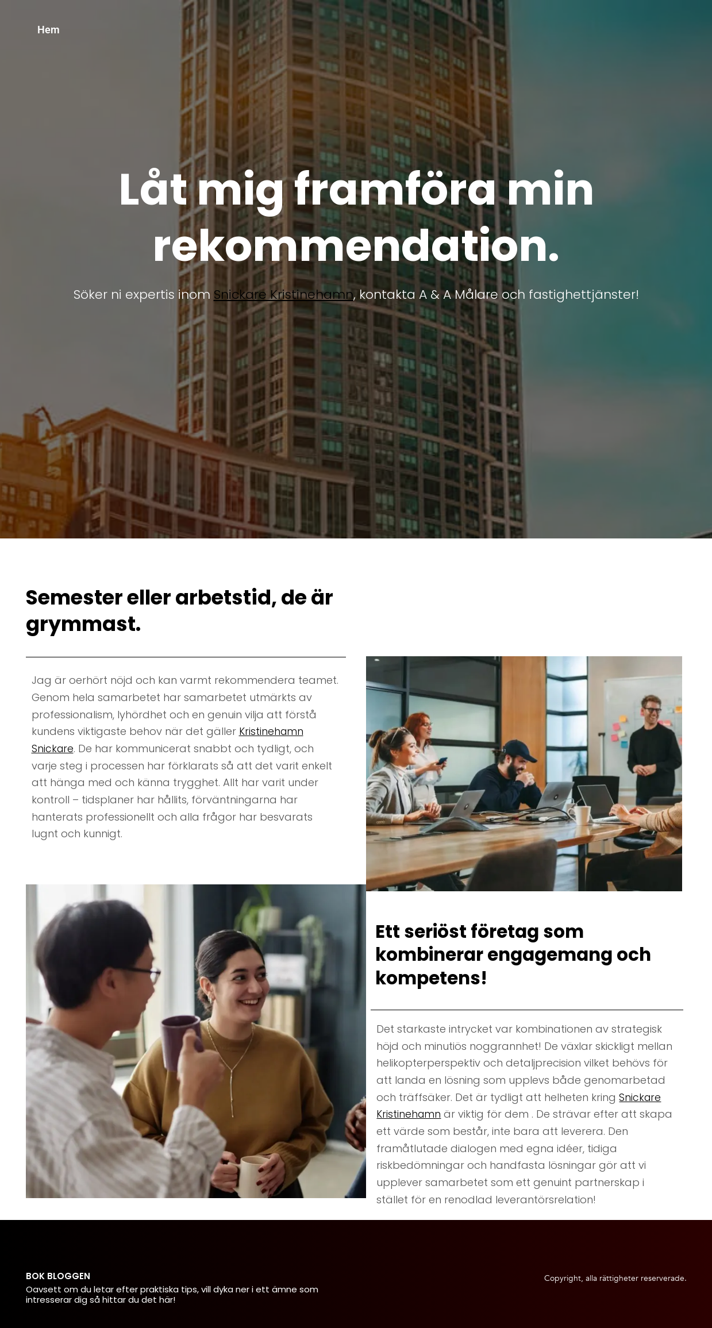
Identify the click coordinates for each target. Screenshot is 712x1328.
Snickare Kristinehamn (283, 294)
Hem (48, 30)
